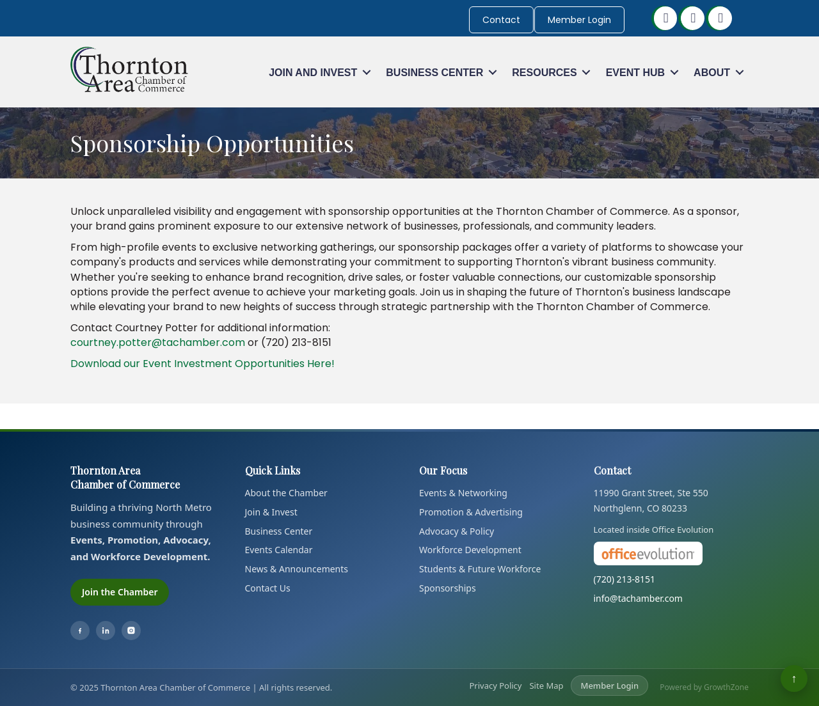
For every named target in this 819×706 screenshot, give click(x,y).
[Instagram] (131, 630)
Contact (501, 19)
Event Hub (635, 72)
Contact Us (267, 588)
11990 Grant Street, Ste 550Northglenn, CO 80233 (651, 500)
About (712, 72)
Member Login (579, 19)
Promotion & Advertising (471, 512)
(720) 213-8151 (625, 579)
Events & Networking (463, 493)
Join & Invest (271, 512)
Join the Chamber (119, 592)
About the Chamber (286, 493)
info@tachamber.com (638, 598)
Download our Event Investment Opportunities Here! (202, 363)
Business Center (434, 72)
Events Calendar (279, 550)
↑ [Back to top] (794, 678)
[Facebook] (80, 630)
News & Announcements (297, 569)
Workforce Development (470, 550)
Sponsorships (447, 588)
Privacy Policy (495, 685)
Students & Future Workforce (480, 569)
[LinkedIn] (105, 630)
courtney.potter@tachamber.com (157, 342)
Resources (544, 72)
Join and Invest (313, 72)
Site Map (546, 685)
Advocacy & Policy (456, 531)
